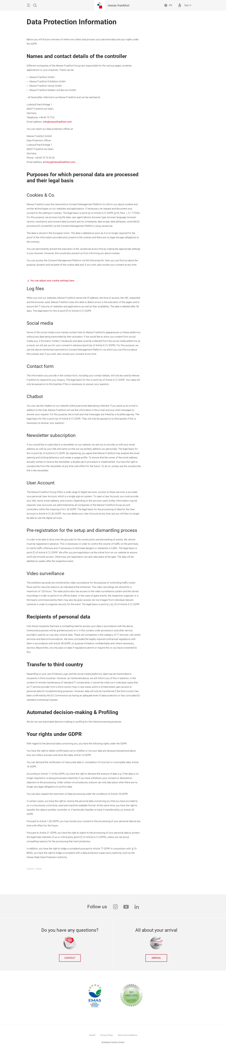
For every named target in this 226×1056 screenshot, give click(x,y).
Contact (69, 958)
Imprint (92, 1035)
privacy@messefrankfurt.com (59, 162)
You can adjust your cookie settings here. (52, 280)
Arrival (156, 958)
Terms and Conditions (127, 1035)
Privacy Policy (106, 1035)
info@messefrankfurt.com (57, 121)
